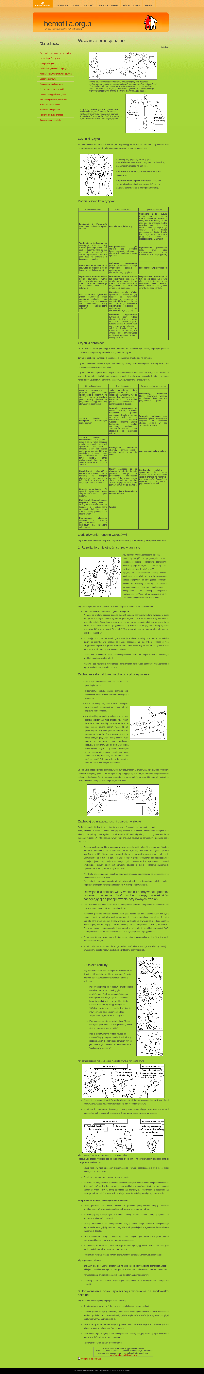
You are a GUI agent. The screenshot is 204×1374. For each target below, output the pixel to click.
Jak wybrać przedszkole (50, 120)
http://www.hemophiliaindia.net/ (123, 1355)
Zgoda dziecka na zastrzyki (52, 89)
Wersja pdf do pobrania (89, 1359)
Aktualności (61, 6)
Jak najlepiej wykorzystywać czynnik (56, 74)
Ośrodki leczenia (131, 6)
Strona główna (42, 6)
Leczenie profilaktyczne (50, 58)
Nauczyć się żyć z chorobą (51, 115)
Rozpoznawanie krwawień (51, 84)
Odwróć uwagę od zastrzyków (53, 94)
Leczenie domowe (48, 79)
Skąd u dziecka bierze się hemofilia (55, 53)
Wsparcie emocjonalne (101, 40)
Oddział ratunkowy (108, 6)
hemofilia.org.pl (68, 23)
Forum (76, 6)
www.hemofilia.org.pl (121, 1370)
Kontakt (149, 6)
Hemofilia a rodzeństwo (50, 104)
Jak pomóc (89, 6)
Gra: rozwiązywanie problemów (53, 99)
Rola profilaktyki (47, 63)
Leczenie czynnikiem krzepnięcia (54, 69)
